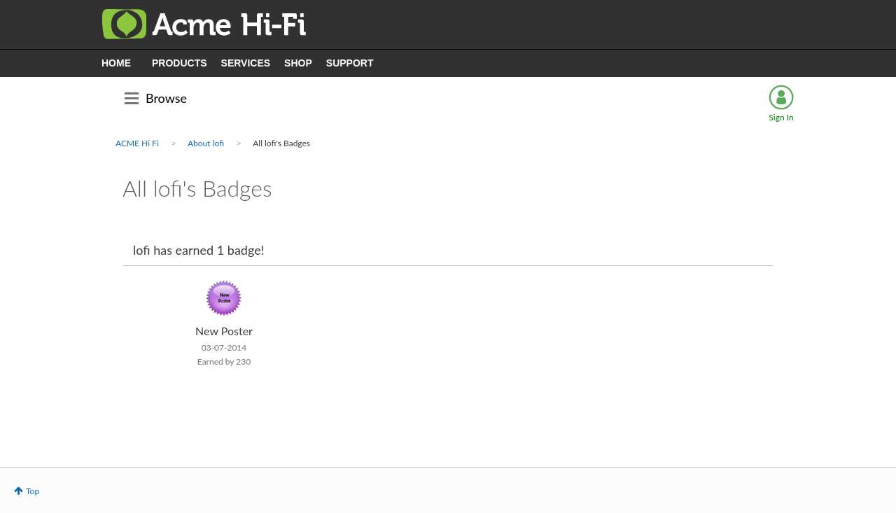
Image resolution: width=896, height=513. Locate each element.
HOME (116, 63)
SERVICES (246, 63)
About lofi (206, 143)
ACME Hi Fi (137, 143)
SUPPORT (350, 63)
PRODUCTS (179, 63)
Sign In (781, 117)
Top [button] (32, 491)
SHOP (298, 63)
